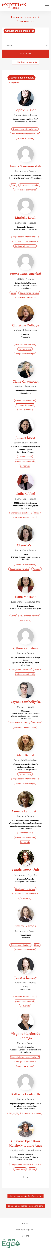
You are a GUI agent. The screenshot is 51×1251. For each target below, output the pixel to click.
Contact (24, 1223)
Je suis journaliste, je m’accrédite (25, 1196)
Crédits (25, 1235)
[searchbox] (25, 37)
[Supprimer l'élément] (33, 31)
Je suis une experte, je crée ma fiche (25, 1206)
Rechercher (25, 54)
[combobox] (25, 34)
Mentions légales (24, 1229)
